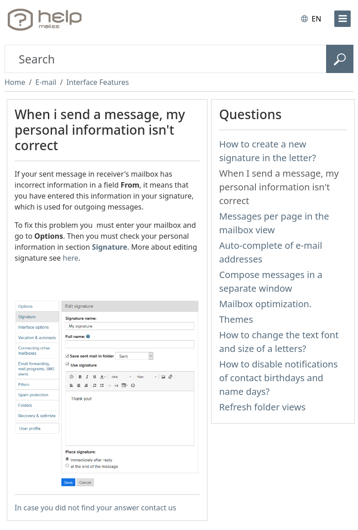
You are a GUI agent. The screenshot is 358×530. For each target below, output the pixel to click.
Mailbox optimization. (265, 304)
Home (15, 82)
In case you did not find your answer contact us (95, 508)
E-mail (45, 82)
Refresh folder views (262, 407)
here (70, 258)
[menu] (342, 18)
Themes (236, 319)
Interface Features (98, 82)
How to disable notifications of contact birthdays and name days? (278, 378)
